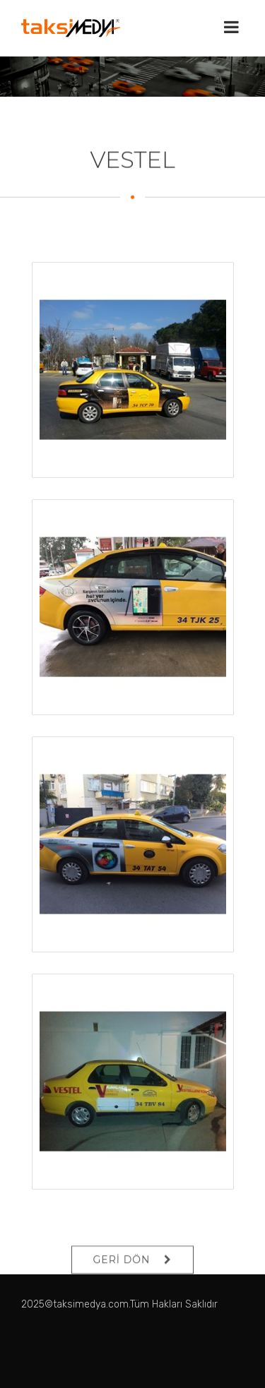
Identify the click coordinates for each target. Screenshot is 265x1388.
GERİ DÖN (122, 1271)
